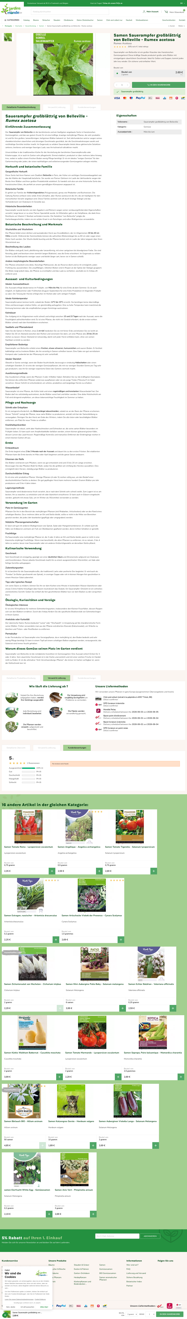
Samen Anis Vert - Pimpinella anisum (74, 1189)
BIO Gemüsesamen (107, 1273)
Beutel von (121, 1314)
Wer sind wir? (132, 1265)
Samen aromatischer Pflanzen (108, 1278)
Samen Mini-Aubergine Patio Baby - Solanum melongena (95, 984)
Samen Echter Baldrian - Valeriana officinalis (151, 984)
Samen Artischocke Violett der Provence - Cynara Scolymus (92, 915)
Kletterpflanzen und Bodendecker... (82, 1282)
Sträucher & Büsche (57, 1269)
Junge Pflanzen (55, 1277)
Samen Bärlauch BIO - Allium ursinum (23, 1121)
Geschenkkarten (168, 20)
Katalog (26, 20)
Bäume (36, 20)
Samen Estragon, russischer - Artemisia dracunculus (30, 915)
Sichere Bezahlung (134, 1277)
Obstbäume (68, 20)
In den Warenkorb (158, 85)
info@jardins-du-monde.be (15, 1292)
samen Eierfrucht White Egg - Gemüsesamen (27, 1189)
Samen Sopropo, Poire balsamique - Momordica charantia (153, 1052)
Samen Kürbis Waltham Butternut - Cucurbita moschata (32, 1052)
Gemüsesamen (105, 1269)
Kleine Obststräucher (85, 20)
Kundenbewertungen (87, 107)
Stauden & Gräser (81, 1265)
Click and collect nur (114, 20)
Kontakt (182, 20)
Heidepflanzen (80, 1277)
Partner (129, 1285)
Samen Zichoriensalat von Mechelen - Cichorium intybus (32, 984)
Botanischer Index (134, 1281)
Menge (141, 1314)
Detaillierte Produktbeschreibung (21, 107)
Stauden (57, 20)
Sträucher (46, 20)
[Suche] (70, 12)
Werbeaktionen (142, 20)
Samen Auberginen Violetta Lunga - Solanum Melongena (128, 1121)
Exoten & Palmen (81, 1269)
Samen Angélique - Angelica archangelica (79, 846)
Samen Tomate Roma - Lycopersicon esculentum (28, 846)
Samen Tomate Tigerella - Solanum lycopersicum (130, 846)
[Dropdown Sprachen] (182, 3)
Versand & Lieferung (56, 107)
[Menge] (122, 85)
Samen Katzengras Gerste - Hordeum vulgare (71, 1121)
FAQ (128, 1269)
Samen (100, 20)
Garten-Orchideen (82, 1273)
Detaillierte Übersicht (16, 748)
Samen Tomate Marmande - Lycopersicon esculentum (92, 1052)
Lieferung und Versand (136, 1273)
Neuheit (129, 20)
